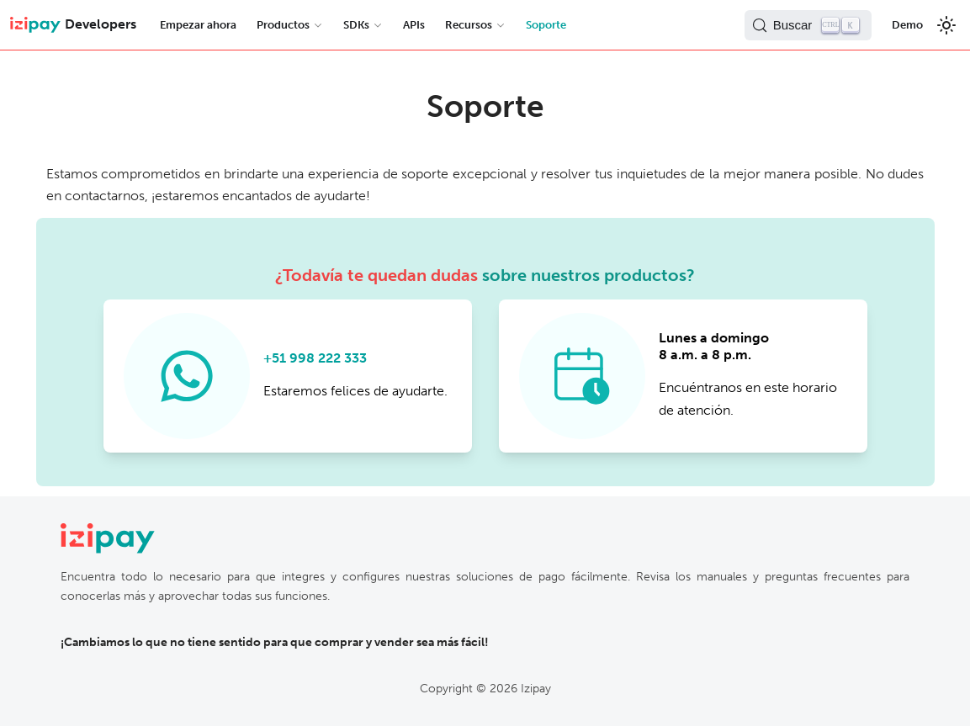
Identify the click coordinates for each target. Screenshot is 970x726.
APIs (414, 25)
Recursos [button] (468, 25)
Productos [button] (283, 25)
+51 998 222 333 (315, 358)
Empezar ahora (198, 25)
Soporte (546, 25)
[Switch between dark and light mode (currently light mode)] (946, 25)
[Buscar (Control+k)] (808, 25)
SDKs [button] (356, 25)
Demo (907, 25)
